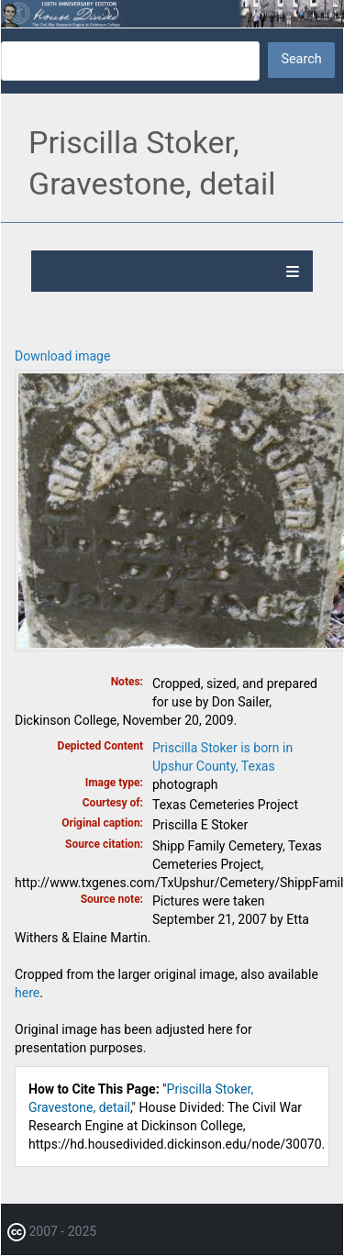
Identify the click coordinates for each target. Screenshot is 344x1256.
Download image (62, 356)
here (27, 992)
